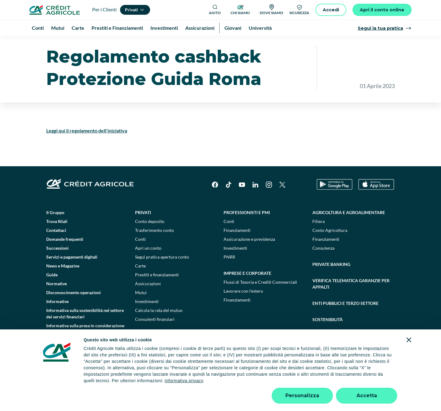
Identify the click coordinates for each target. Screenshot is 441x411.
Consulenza (323, 265)
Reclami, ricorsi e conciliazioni (246, 383)
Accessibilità (365, 383)
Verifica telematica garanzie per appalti (351, 301)
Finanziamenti (237, 247)
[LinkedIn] (255, 202)
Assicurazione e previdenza (249, 256)
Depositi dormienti (299, 383)
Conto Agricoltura (329, 247)
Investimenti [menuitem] (164, 28)
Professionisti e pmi (247, 229)
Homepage (45, 42)
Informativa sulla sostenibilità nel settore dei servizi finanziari (85, 330)
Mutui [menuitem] (57, 28)
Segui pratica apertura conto (162, 274)
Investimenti (147, 318)
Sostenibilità (327, 336)
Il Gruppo (55, 229)
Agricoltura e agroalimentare (348, 229)
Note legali (106, 383)
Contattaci (56, 247)
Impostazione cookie (142, 383)
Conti (140, 256)
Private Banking (331, 281)
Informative (73, 42)
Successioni (57, 265)
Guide (52, 291)
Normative (56, 300)
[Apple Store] (376, 201)
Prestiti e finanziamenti (157, 291)
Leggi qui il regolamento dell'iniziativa (86, 148)
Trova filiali (56, 238)
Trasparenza (335, 383)
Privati (143, 229)
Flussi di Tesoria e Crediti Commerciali (260, 299)
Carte (140, 283)
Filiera (318, 238)
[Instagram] (269, 202)
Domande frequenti (64, 256)
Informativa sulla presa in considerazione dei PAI (85, 346)
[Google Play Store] (334, 201)
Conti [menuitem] (38, 28)
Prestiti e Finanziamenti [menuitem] (117, 28)
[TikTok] (228, 202)
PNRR (229, 274)
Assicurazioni (148, 300)
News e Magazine (62, 283)
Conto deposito (149, 238)
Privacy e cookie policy (189, 383)
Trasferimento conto (154, 247)
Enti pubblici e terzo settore (345, 320)
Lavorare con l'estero (243, 308)
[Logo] (54, 10)
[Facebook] (215, 202)
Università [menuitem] (260, 28)
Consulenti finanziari (155, 336)
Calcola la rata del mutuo (159, 327)
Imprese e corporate (247, 290)
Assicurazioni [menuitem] (199, 28)
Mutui (141, 309)
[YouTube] (242, 202)
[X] (282, 202)
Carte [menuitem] (78, 28)
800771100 (163, 395)
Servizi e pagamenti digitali (71, 274)
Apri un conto (148, 265)
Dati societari (77, 383)
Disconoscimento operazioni (73, 309)
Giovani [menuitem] (232, 28)
